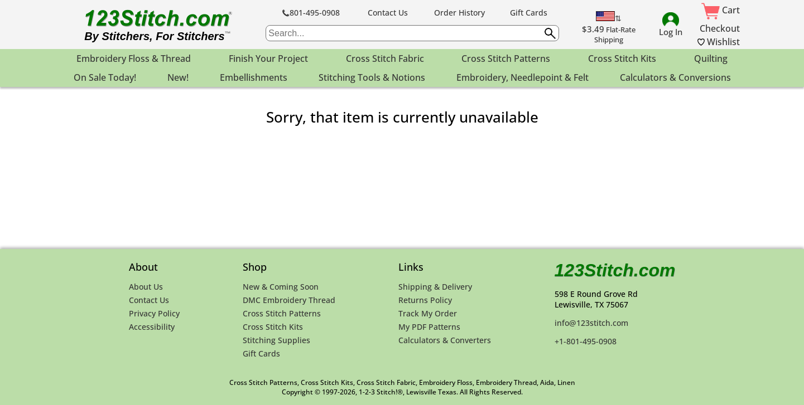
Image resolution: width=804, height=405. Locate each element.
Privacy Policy (154, 313)
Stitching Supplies (276, 340)
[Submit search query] (550, 33)
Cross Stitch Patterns (282, 313)
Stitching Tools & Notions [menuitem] (372, 77)
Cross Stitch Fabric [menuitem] (385, 58)
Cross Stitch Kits (273, 326)
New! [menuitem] (178, 77)
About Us (146, 286)
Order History (459, 12)
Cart (720, 10)
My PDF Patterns (429, 326)
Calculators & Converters (444, 340)
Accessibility (152, 326)
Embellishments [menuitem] (253, 77)
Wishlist (718, 42)
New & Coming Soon (281, 286)
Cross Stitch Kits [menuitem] (622, 58)
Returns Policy (425, 300)
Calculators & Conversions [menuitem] (675, 77)
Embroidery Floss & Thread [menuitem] (133, 58)
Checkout (720, 28)
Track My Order (427, 313)
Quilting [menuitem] (711, 58)
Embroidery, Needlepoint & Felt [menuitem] (522, 77)
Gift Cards (528, 12)
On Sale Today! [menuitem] (105, 77)
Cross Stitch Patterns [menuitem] (505, 58)
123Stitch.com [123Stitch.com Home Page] (615, 270)
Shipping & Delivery (435, 286)
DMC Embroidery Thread (289, 300)
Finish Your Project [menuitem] (268, 58)
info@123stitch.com (591, 323)
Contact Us (388, 12)
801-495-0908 (311, 12)
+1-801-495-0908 (586, 341)
